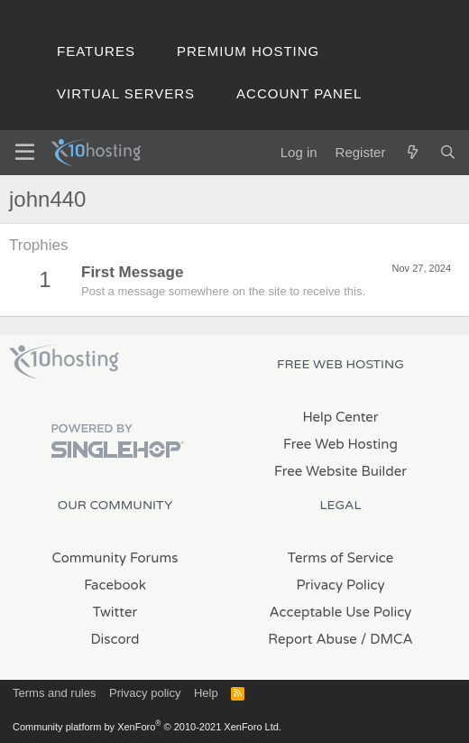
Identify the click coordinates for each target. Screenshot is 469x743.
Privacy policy (144, 693)
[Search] (447, 152)
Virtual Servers (126, 93)
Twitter (115, 612)
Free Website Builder (340, 471)
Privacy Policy (340, 585)
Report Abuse (312, 639)
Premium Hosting (248, 51)
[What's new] (411, 152)
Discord (114, 639)
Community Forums (115, 558)
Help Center (340, 417)
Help (206, 693)
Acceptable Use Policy (341, 612)
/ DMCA (387, 639)
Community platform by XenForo (147, 726)
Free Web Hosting (340, 444)
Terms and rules (54, 693)
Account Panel (299, 93)
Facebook (115, 585)
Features (96, 51)
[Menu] (25, 152)
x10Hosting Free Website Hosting (64, 362)
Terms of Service (341, 558)
